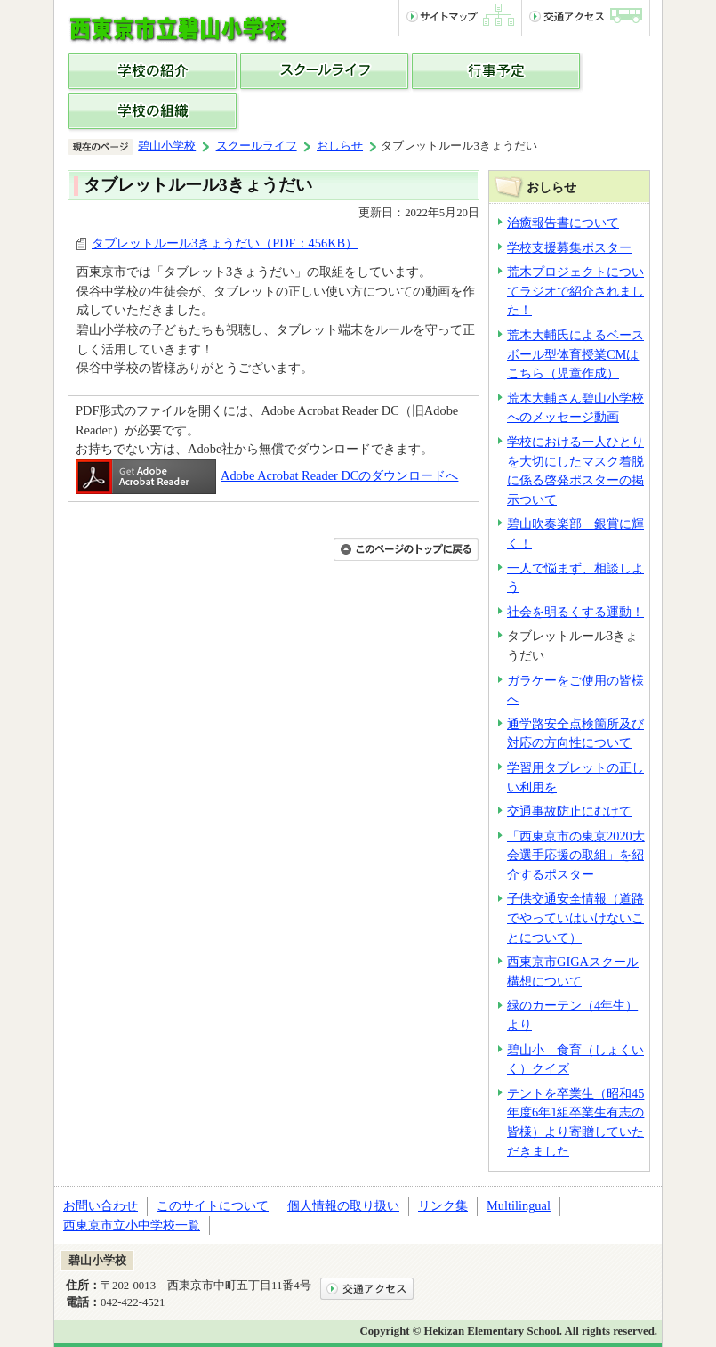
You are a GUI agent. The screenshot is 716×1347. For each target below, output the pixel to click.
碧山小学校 (167, 146)
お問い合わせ (100, 1205)
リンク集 (443, 1205)
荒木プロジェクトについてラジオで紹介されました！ (575, 290)
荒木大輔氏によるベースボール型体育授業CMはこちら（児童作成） (575, 354)
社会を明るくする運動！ (575, 612)
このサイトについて (213, 1205)
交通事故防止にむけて (569, 811)
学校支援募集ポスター (569, 247)
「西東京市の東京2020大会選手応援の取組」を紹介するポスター (576, 855)
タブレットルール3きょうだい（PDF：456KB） (225, 243)
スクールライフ (256, 146)
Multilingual (519, 1205)
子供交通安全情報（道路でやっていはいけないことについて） (575, 917)
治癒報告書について (563, 222)
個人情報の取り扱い (343, 1205)
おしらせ (340, 146)
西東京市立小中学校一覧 (131, 1225)
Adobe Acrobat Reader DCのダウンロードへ (267, 475)
